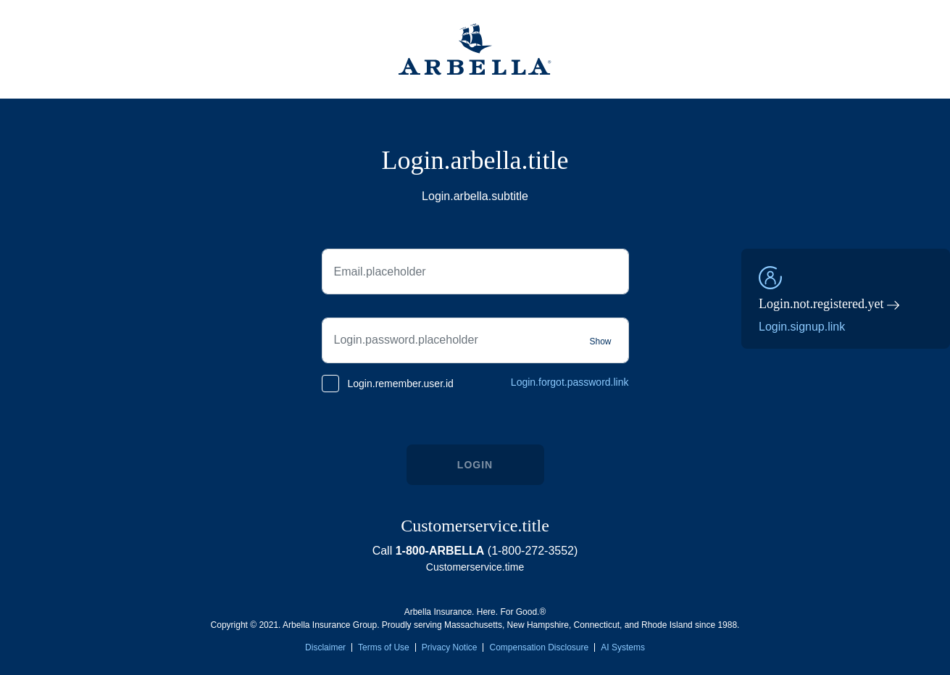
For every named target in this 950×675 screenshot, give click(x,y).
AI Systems (623, 647)
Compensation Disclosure (538, 647)
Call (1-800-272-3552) (475, 550)
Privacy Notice (450, 647)
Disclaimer (325, 647)
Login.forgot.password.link (570, 382)
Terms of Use (383, 647)
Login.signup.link (802, 326)
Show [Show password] (600, 341)
